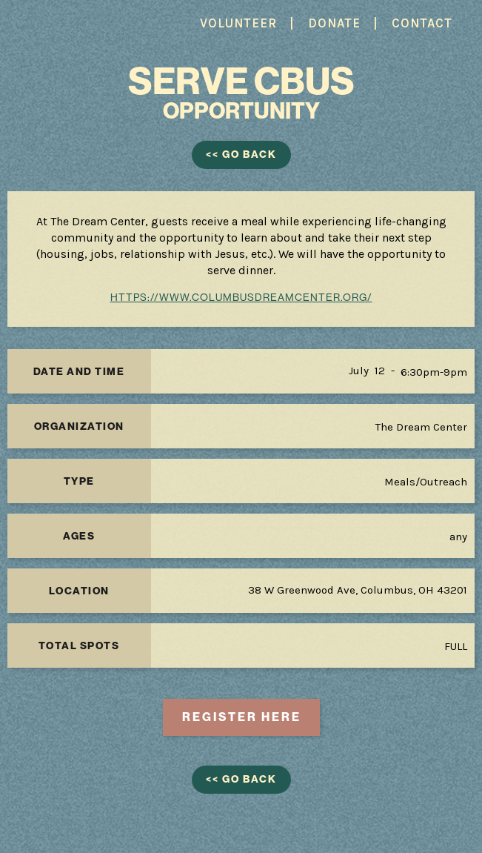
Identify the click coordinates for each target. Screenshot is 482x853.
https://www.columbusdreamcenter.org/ (241, 297)
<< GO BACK (241, 154)
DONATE (334, 23)
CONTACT (422, 23)
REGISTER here (241, 717)
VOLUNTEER (238, 23)
